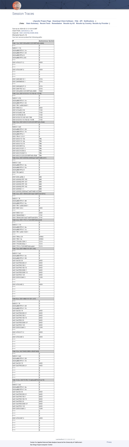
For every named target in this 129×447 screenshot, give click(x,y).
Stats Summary (32, 23)
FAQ (76, 21)
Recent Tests (45, 23)
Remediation (57, 23)
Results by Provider (100, 23)
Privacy (109, 442)
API (81, 21)
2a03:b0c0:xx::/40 (27, 31)
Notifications (89, 21)
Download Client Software (62, 21)
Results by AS (69, 23)
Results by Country (84, 23)
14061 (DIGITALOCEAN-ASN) (28, 33)
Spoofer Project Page (42, 21)
